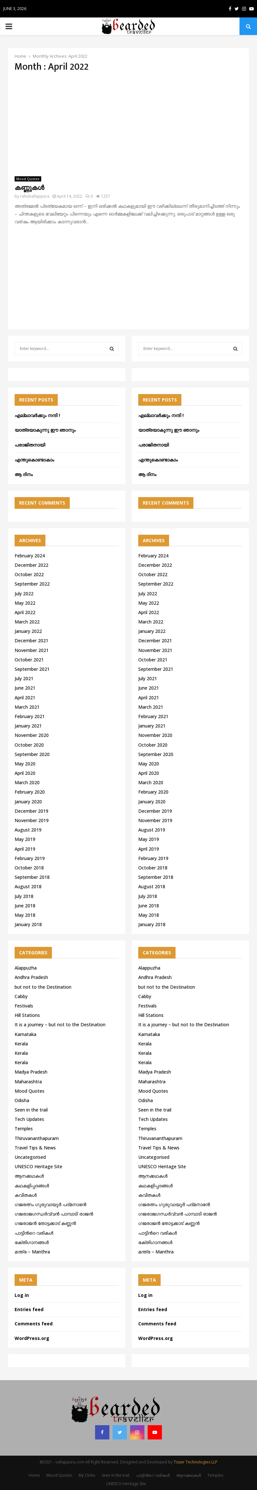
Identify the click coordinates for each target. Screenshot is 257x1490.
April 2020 (25, 773)
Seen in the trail (31, 1110)
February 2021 (30, 716)
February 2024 (30, 556)
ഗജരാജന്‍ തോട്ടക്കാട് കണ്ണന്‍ (45, 1223)
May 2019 (25, 839)
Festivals (24, 1006)
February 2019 (30, 858)
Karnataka (25, 1034)
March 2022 (27, 622)
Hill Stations (27, 1015)
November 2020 (32, 735)
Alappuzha (26, 968)
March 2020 (27, 782)
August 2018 (28, 886)
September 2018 (32, 877)
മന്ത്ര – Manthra (32, 1252)
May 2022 (25, 603)
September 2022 (32, 584)
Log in (22, 1295)
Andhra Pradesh (31, 977)
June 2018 (25, 905)
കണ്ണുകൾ (29, 187)
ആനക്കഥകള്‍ (29, 1176)
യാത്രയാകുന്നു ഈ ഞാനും (45, 430)
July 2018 (24, 896)
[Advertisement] (128, 124)
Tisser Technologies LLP (195, 1462)
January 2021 (28, 726)
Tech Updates (29, 1119)
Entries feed (29, 1309)
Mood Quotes (28, 179)
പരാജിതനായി (30, 445)
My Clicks (87, 1475)
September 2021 (32, 669)
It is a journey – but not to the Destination (60, 1024)
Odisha (22, 1100)
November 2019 (32, 820)
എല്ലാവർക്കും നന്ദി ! (37, 415)
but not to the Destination (43, 987)
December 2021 (31, 640)
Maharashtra (28, 1081)
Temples (24, 1128)
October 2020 (29, 745)
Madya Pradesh (31, 1072)
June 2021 (25, 688)
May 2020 (25, 764)
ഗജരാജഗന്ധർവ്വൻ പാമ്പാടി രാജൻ (54, 1214)
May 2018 (25, 915)
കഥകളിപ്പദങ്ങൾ (32, 1185)
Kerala (21, 1044)
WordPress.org (32, 1338)
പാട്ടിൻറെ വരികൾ (34, 1233)
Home (34, 1475)
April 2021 (25, 697)
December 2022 (31, 565)
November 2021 (32, 650)
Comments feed (34, 1324)
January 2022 (28, 631)
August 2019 (28, 830)
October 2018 (29, 868)
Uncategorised (30, 1157)
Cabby (21, 996)
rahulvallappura (34, 196)
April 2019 (25, 849)
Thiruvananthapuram (37, 1138)
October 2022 (29, 574)
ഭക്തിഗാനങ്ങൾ (32, 1242)
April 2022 (25, 612)
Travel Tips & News (35, 1148)
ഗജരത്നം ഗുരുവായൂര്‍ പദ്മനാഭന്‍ (50, 1204)
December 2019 (31, 811)
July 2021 (24, 678)
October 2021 (29, 660)
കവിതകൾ (26, 1195)
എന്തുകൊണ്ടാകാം (34, 460)
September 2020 (32, 754)
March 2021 (27, 707)
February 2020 (30, 792)
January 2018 (28, 924)
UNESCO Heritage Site (38, 1166)
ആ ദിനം (24, 474)
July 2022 (24, 593)
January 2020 (28, 801)
